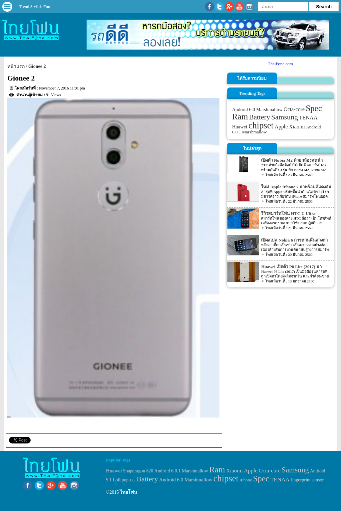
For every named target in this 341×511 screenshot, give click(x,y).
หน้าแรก (16, 66)
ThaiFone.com (280, 63)
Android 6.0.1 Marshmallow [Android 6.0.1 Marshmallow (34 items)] (181, 470)
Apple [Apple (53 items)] (281, 127)
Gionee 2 (37, 66)
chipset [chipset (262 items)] (261, 125)
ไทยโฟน (128, 492)
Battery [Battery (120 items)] (259, 117)
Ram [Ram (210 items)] (240, 116)
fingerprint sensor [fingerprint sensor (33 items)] (307, 479)
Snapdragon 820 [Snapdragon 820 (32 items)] (138, 470)
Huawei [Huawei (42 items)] (239, 126)
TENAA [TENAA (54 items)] (308, 117)
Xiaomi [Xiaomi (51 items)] (297, 126)
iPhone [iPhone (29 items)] (246, 479)
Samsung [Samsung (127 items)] (284, 117)
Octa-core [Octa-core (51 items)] (294, 109)
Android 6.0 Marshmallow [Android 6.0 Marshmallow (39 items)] (257, 109)
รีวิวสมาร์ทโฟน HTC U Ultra (288, 213)
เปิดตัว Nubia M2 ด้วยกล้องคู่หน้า (291, 160)
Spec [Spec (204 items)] (314, 108)
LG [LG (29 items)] (133, 479)
